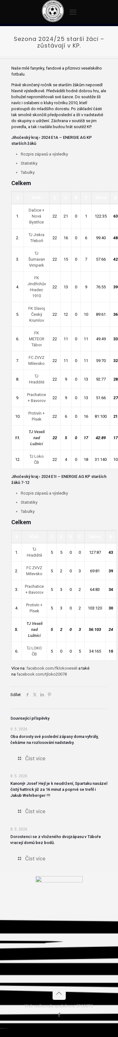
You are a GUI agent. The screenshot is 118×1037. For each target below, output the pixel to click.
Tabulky (28, 172)
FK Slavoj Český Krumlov (36, 314)
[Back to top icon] (59, 993)
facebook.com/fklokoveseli (51, 668)
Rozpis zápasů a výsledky (44, 154)
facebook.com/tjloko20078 (42, 674)
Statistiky (29, 163)
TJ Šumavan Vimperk (36, 259)
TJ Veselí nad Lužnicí (37, 437)
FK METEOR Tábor (36, 339)
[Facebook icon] (59, 1015)
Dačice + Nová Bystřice (36, 216)
